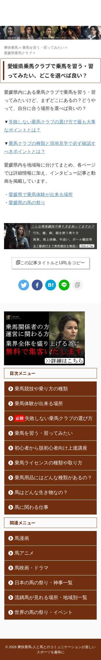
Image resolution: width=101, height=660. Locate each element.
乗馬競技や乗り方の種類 (41, 388)
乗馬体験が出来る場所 (39, 403)
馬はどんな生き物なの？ (41, 492)
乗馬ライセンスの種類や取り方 (48, 463)
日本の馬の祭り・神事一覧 (44, 582)
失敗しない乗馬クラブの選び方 (54, 418)
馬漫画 (22, 538)
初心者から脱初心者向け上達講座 (51, 448)
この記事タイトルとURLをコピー (50, 262)
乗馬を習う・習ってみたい (44, 433)
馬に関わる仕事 (31, 507)
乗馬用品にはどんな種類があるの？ (53, 477)
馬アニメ (24, 553)
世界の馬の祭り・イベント (44, 612)
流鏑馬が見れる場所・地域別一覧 (51, 597)
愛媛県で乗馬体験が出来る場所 (41, 194)
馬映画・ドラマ (31, 568)
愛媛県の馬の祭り (27, 202)
